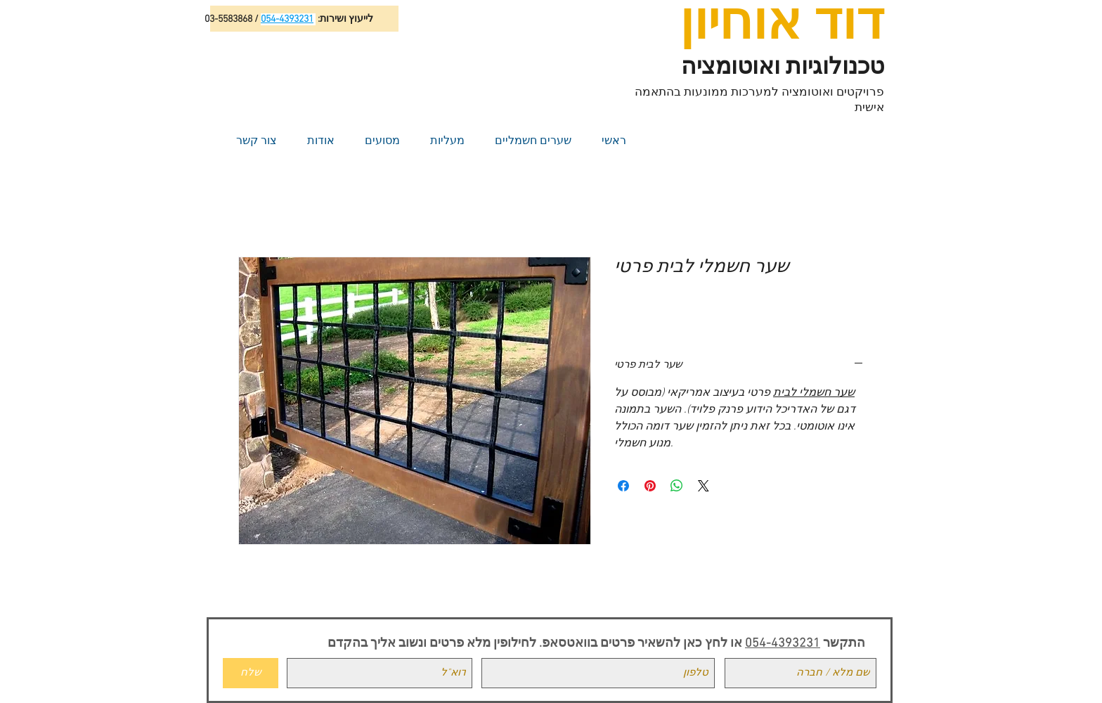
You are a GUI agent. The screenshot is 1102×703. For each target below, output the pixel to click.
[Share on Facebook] (623, 485)
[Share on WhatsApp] (676, 485)
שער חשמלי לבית (814, 393)
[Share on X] (703, 485)
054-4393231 (782, 643)
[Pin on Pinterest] (650, 485)
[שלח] (250, 673)
